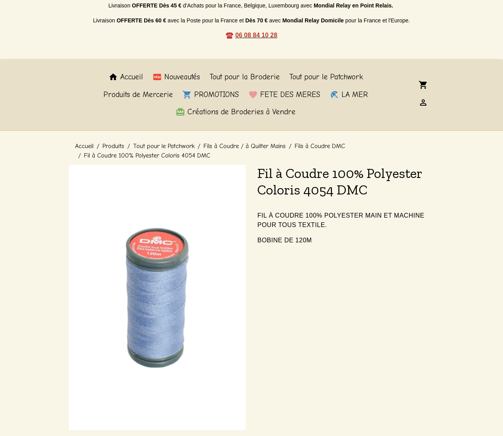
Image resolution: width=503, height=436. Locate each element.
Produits (113, 146)
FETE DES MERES (284, 94)
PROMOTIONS (210, 94)
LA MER (349, 94)
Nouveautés (176, 77)
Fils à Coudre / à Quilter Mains (245, 146)
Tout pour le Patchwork (326, 77)
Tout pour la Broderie (244, 77)
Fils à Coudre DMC (320, 146)
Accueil (125, 77)
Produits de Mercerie (138, 94)
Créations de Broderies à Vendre (236, 112)
